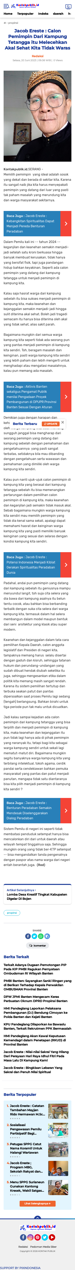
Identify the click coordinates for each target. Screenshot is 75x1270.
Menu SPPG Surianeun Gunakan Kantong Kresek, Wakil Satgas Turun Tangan (27, 1186)
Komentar (37, 945)
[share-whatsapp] (41, 936)
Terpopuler (25, 14)
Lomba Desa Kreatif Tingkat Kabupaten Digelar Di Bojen (37, 897)
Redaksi (23, 1246)
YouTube (55, 1239)
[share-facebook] (28, 936)
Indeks (43, 14)
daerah (58, 14)
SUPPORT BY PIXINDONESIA (20, 1268)
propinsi (12, 912)
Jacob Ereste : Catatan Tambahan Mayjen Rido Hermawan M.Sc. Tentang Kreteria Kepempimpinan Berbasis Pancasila (27, 1110)
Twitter (47, 1239)
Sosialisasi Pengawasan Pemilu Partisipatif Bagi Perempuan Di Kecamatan (25, 1129)
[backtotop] (37, 1219)
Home (8, 14)
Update (50, 423)
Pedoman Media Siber (43, 1246)
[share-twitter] (34, 936)
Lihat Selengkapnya (37, 1203)
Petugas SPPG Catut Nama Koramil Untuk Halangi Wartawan (26, 1148)
